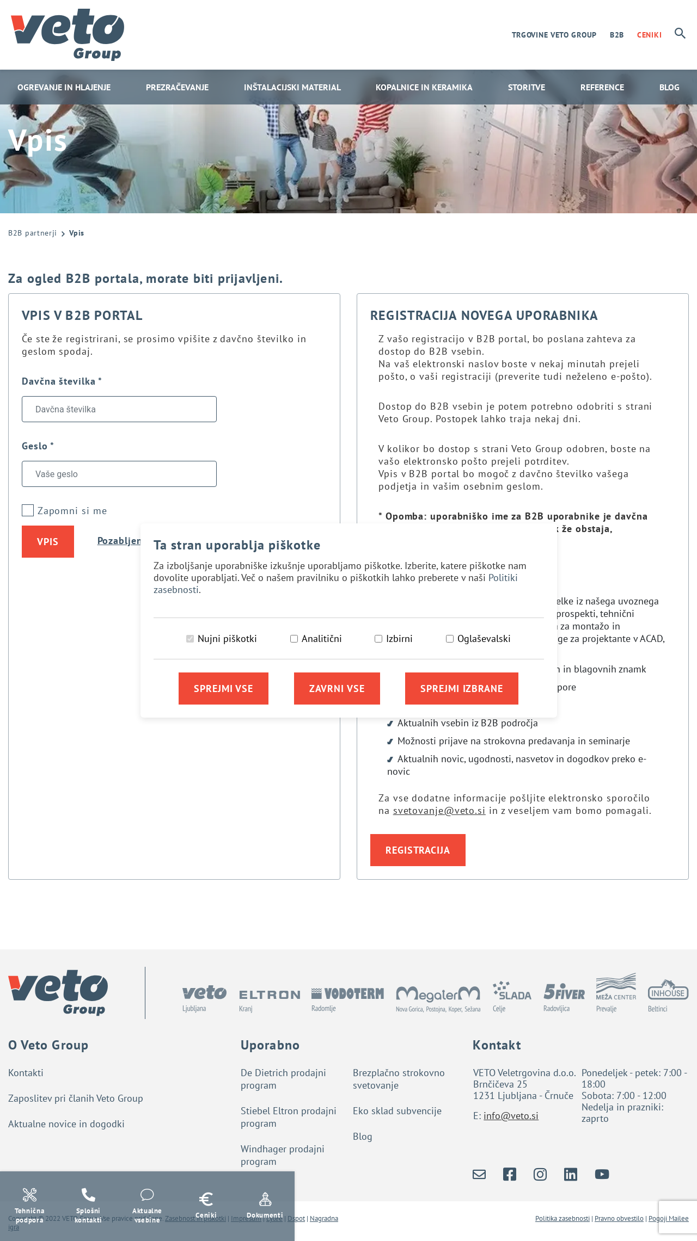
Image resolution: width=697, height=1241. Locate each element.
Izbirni (399, 638)
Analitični (322, 638)
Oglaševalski (484, 638)
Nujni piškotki (227, 638)
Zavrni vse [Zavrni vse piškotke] (337, 688)
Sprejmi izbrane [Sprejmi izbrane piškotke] (461, 688)
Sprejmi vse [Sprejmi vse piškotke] (223, 688)
